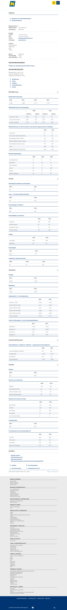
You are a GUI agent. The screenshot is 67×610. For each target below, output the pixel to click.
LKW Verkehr (12, 578)
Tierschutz (12, 523)
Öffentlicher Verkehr (14, 581)
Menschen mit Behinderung (15, 519)
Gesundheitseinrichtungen (15, 530)
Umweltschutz (12, 565)
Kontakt (47, 598)
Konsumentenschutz (14, 518)
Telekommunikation (13, 502)
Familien (11, 512)
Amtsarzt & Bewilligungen (15, 528)
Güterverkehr (12, 575)
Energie (11, 558)
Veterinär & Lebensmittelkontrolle (16, 551)
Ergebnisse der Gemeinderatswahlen (20, 18)
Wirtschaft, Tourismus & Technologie (17, 593)
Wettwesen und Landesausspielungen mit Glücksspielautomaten (22, 592)
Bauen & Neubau (13, 481)
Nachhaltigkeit (12, 561)
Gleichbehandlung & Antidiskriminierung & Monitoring (20, 514)
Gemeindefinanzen (16, 85)
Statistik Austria (15, 455)
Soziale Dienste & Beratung (15, 533)
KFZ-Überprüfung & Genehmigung (16, 576)
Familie (13, 87)
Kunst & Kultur (13, 540)
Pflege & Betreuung (13, 532)
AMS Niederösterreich (17, 457)
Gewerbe (11, 591)
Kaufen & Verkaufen (13, 482)
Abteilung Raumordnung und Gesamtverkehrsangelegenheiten (27, 461)
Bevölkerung (14, 79)
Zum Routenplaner (33, 465)
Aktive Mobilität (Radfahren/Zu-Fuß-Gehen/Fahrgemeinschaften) (22, 571)
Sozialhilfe (12, 534)
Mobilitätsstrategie (13, 580)
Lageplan (13, 465)
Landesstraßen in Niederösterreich (16, 572)
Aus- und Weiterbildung (14, 489)
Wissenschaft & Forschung (15, 496)
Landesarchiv (12, 491)
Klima (11, 559)
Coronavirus (12, 527)
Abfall (11, 556)
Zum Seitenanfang (52, 471)
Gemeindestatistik (16, 20)
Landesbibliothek (13, 492)
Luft (11, 560)
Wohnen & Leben (13, 484)
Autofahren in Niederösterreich (16, 573)
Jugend (11, 516)
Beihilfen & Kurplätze (14, 536)
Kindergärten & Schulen (14, 490)
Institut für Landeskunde (14, 494)
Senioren (11, 522)
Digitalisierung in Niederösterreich (16, 500)
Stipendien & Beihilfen (14, 495)
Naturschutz (12, 562)
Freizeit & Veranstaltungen (15, 506)
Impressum (41, 598)
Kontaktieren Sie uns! (34, 468)
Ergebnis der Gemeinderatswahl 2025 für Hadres (22, 65)
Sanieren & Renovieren (14, 483)
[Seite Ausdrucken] (33, 608)
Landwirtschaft (13, 548)
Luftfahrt (11, 579)
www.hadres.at (22, 40)
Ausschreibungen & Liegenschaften (16, 589)
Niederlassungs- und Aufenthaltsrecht (17, 520)
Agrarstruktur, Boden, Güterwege (16, 545)
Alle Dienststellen (16, 468)
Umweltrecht (12, 564)
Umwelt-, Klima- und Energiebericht (16, 555)
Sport (11, 507)
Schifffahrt (12, 582)
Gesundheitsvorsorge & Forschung (16, 531)
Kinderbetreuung (13, 517)
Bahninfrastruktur (13, 574)
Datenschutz (32, 598)
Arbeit (13, 81)
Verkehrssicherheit (13, 584)
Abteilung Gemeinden (16, 459)
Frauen (11, 513)
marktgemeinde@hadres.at (25, 38)
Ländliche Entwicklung (14, 550)
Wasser (11, 566)
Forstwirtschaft (13, 546)
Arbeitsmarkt (12, 588)
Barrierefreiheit (22, 598)
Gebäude (13, 83)
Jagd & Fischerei (13, 547)
